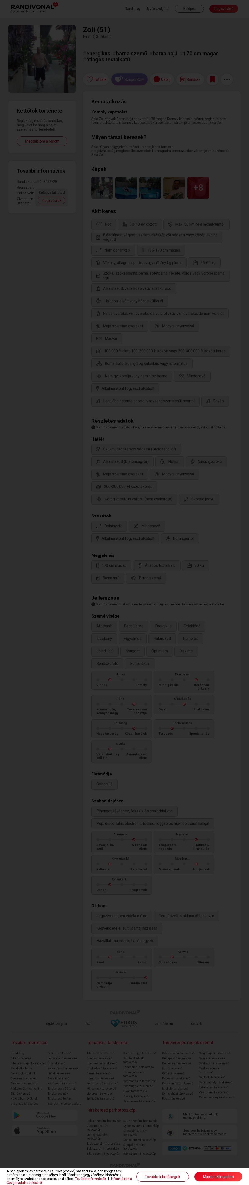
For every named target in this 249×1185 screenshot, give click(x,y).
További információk (90, 1179)
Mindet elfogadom (218, 1176)
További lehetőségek (162, 1176)
